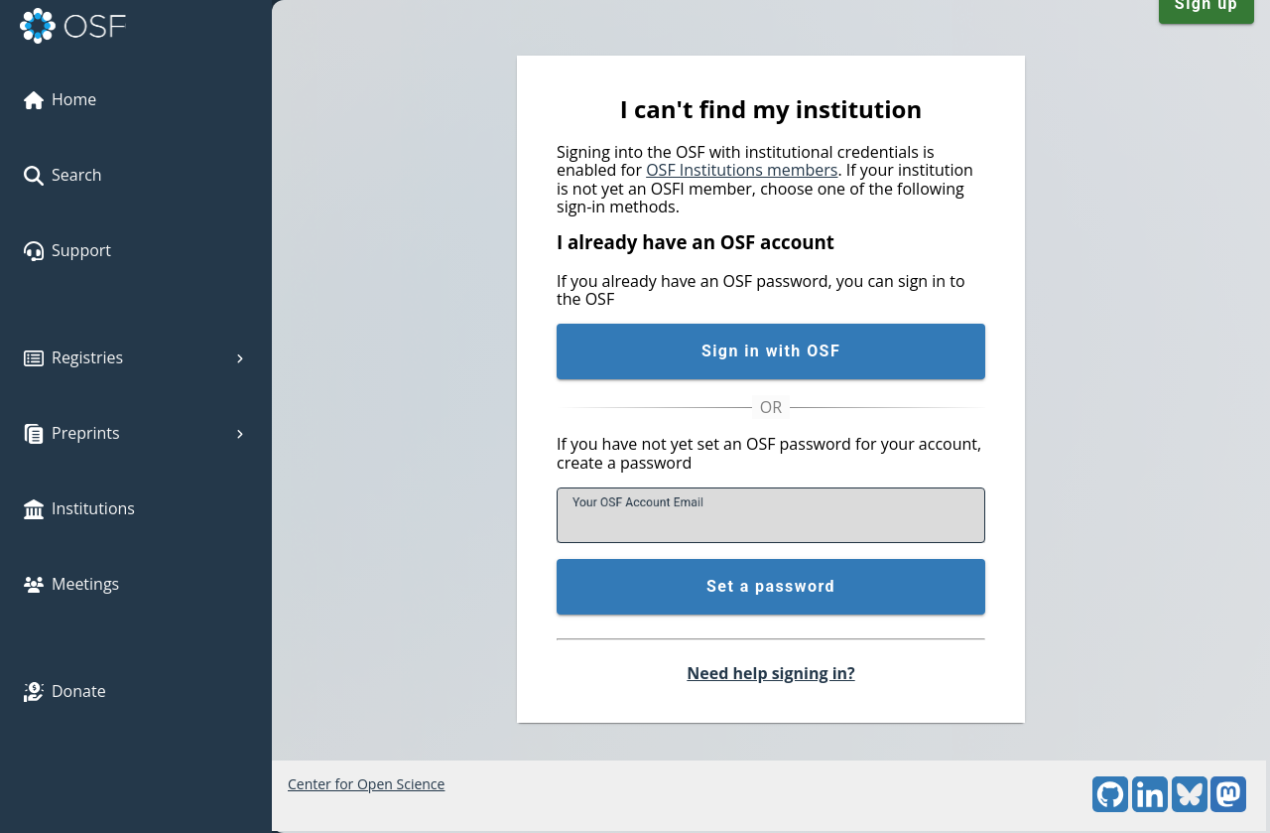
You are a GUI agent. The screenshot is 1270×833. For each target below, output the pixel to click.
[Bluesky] (1189, 806)
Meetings (71, 584)
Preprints (136, 433)
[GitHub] (1110, 806)
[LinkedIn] (1150, 806)
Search (63, 175)
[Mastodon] (1228, 806)
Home (60, 99)
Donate (65, 691)
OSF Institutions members (741, 170)
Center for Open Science (366, 783)
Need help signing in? (770, 673)
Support (67, 250)
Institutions (79, 508)
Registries (136, 357)
